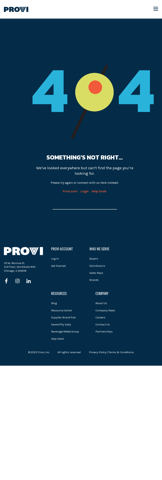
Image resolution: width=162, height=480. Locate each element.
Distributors (97, 266)
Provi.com (70, 191)
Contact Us (102, 324)
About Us (101, 303)
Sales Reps (96, 273)
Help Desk (99, 191)
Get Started (58, 266)
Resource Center (61, 310)
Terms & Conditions (121, 352)
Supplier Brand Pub (63, 317)
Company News (105, 310)
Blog (54, 303)
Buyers (93, 258)
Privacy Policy (98, 352)
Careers (100, 317)
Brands (94, 280)
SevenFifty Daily (61, 324)
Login (85, 191)
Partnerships (104, 331)
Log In (55, 258)
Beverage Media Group (65, 331)
